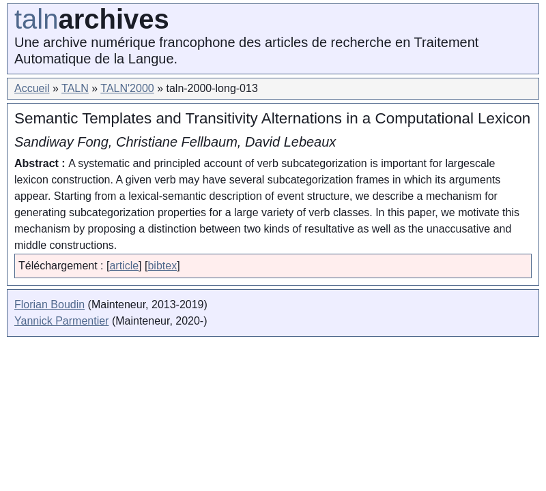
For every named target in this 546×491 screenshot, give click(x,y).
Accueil (32, 88)
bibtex (162, 265)
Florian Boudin (49, 304)
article (124, 265)
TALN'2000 (127, 88)
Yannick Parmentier (61, 321)
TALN (75, 88)
